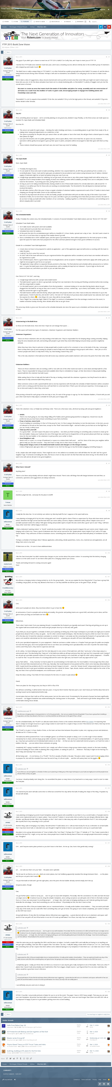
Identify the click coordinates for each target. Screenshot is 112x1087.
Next (8, 52)
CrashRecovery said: (23, 711)
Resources (56, 21)
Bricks (91, 1027)
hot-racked (89, 722)
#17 (109, 843)
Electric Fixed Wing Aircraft (30, 1040)
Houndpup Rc (93, 1040)
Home (6, 21)
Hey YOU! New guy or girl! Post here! (32, 1027)
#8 (109, 491)
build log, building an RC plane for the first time (24, 1051)
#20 (109, 991)
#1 (109, 57)
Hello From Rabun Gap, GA (16, 1025)
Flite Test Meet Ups (28, 1033)
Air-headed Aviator (12, 1046)
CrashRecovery (7, 588)
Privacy (95, 1079)
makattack (8, 564)
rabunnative (10, 1027)
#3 (109, 155)
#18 (109, 866)
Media (68, 21)
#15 (109, 788)
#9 (109, 510)
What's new (40, 21)
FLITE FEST (18, 1074)
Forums (26, 21)
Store (15, 21)
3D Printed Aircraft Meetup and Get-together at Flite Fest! (27, 1032)
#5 (109, 318)
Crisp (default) (7, 1079)
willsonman (8, 522)
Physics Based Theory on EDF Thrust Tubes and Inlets (26, 1044)
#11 (109, 577)
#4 (109, 211)
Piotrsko (92, 1033)
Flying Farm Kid (11, 1040)
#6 (109, 405)
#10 (109, 553)
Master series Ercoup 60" (16, 1038)
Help (100, 1079)
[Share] (106, 57)
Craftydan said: (21, 769)
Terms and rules (86, 1079)
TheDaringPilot (11, 1033)
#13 (109, 707)
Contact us (77, 1079)
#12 (109, 600)
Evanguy (9, 1053)
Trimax (7, 502)
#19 (109, 924)
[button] (30, 21)
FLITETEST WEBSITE (8, 1074)
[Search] (101, 21)
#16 (109, 811)
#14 (109, 765)
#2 (109, 110)
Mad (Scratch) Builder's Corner (33, 1046)
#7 (109, 463)
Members (80, 21)
